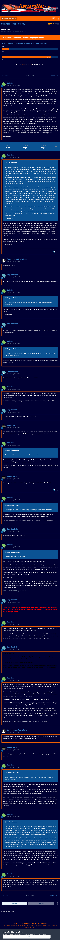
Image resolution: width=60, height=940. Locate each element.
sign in (23, 64)
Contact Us (35, 923)
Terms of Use (29, 934)
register (29, 64)
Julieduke (6, 29)
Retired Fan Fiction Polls (19, 31)
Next (53, 75)
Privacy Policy (25, 923)
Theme (16, 923)
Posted (13, 85)
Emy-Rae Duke (12, 275)
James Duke (12, 425)
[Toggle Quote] (6, 162)
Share (14, 903)
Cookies (44, 923)
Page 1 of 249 (30, 75)
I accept (30, 937)
